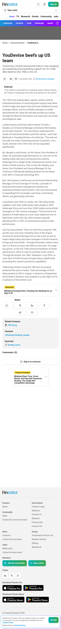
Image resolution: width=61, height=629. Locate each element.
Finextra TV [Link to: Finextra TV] (37, 514)
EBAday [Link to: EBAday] (35, 543)
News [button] (12, 16)
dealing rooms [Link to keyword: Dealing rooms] (14, 345)
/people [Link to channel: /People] (26, 335)
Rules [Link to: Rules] (4, 516)
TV (17, 16)
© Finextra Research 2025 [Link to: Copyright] (13, 613)
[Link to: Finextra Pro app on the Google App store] (33, 588)
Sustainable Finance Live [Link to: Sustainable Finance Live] (42, 535)
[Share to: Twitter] (20, 305)
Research (25, 16)
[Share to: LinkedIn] (11, 78)
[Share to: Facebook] (44, 305)
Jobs (56, 16)
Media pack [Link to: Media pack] (7, 548)
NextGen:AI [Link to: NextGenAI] (36, 547)
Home (5, 43)
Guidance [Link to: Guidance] (6, 535)
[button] (4, 16)
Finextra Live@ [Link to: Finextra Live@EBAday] (38, 506)
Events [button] (35, 16)
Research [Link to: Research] (36, 518)
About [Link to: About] (5, 506)
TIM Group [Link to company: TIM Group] (12, 325)
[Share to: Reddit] (20, 312)
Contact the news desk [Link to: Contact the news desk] (12, 539)
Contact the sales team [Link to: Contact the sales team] (12, 552)
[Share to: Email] (32, 312)
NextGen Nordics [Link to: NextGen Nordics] (39, 539)
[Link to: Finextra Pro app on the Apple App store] (12, 588)
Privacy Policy (20, 625)
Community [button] (46, 16)
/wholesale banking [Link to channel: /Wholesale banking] (13, 335)
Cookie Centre (8, 623)
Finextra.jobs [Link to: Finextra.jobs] (37, 522)
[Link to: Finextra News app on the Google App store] (37, 599)
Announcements (17, 43)
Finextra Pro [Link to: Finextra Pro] (37, 526)
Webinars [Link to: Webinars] (36, 510)
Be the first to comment (45, 79)
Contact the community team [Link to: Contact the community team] (14, 520)
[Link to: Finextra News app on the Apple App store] (13, 599)
